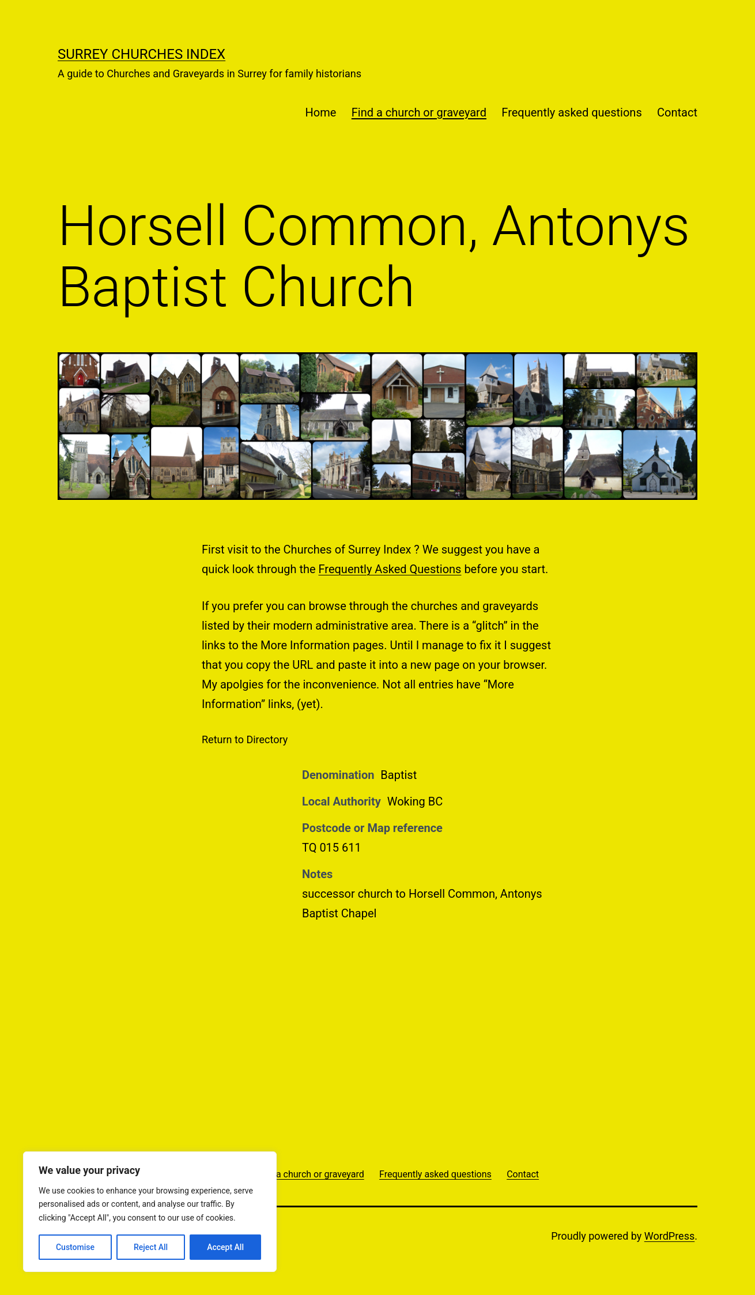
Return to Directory (245, 739)
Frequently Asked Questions (390, 569)
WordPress (669, 1236)
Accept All (225, 1247)
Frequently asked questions (571, 112)
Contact (677, 112)
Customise (75, 1247)
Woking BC (415, 801)
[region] (150, 1211)
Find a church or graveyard (419, 112)
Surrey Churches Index (141, 54)
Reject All (151, 1247)
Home (321, 112)
